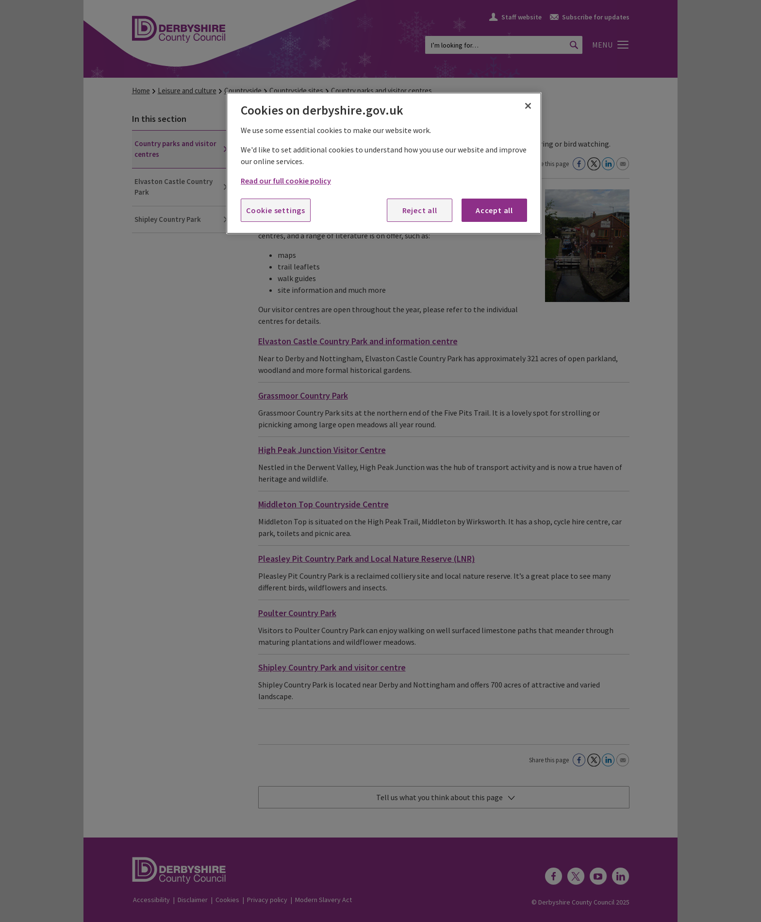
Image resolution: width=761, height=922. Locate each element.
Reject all (419, 210)
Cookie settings (275, 210)
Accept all (494, 210)
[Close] (528, 106)
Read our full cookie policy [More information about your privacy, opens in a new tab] (286, 180)
